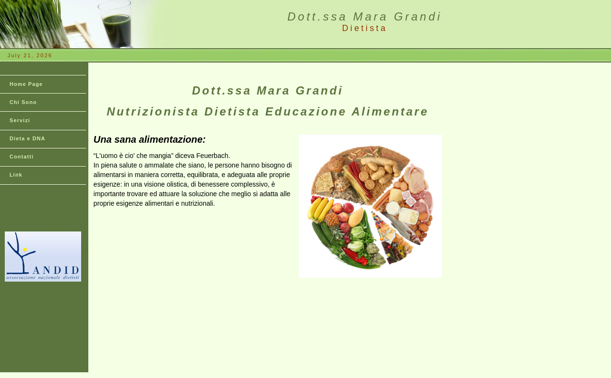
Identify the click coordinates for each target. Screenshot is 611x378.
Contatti (21, 156)
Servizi (20, 120)
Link (16, 175)
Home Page (26, 84)
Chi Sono (23, 102)
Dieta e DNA (27, 138)
